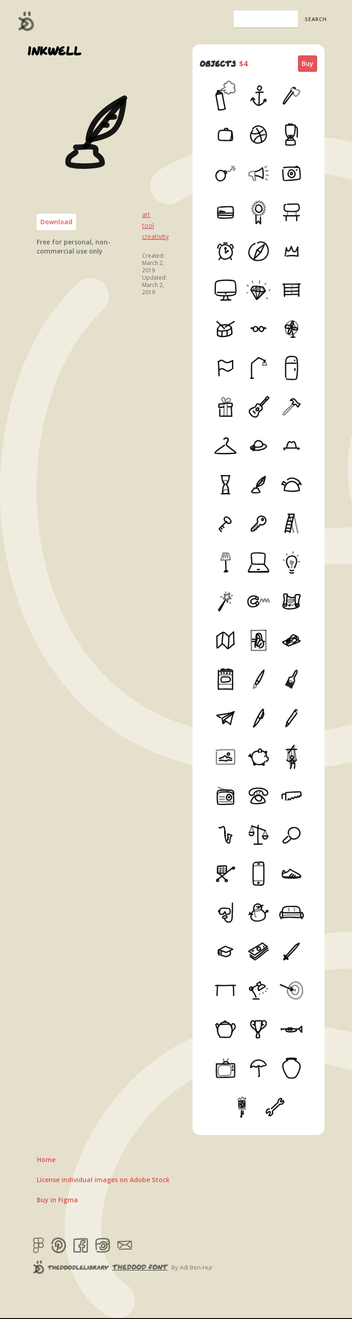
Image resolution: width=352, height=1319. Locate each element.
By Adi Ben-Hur (192, 1267)
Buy (308, 63)
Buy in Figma (57, 1199)
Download (56, 221)
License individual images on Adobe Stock (103, 1179)
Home (46, 1159)
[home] (26, 21)
